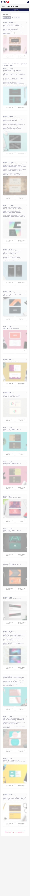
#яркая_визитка (6, 211)
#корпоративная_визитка (8, 217)
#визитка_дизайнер (7, 82)
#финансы (5, 802)
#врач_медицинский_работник (10, 683)
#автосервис (23, 78)
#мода (17, 25)
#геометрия (5, 118)
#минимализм (19, 75)
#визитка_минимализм (8, 83)
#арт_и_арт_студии (21, 682)
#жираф (16, 29)
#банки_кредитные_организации (18, 800)
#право (24, 802)
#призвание (13, 254)
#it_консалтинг (20, 73)
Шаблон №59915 (8, 633)
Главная (3, 6)
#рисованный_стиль (7, 396)
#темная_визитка (7, 77)
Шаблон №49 (7, 327)
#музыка (17, 637)
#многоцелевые (17, 26)
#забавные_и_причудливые (9, 24)
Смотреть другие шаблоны (15, 834)
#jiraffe (14, 33)
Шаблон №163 (7, 429)
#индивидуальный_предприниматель (11, 78)
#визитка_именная (17, 128)
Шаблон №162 (7, 530)
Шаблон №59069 (8, 69)
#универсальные (7, 25)
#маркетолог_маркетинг (8, 26)
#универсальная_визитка (8, 122)
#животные (13, 25)
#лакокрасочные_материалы (9, 686)
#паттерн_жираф (19, 32)
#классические (10, 293)
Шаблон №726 (7, 796)
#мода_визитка (18, 30)
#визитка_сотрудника (8, 127)
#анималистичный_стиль (8, 30)
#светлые (20, 166)
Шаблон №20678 (8, 116)
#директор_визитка (7, 130)
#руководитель (6, 73)
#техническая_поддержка (8, 764)
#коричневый (18, 803)
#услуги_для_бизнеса (18, 71)
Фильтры (15, 10)
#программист (13, 73)
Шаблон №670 (7, 678)
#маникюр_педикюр (20, 724)
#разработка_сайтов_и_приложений (17, 294)
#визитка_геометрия (7, 128)
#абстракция (22, 638)
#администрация (23, 799)
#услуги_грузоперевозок (13, 802)
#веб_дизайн (15, 218)
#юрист (13, 799)
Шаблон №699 (7, 719)
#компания (22, 210)
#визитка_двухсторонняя (17, 173)
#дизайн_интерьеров (14, 638)
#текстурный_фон (16, 174)
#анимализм (6, 33)
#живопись (5, 682)
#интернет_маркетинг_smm (9, 75)
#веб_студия (15, 209)
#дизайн (20, 209)
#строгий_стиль (6, 166)
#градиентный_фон (22, 218)
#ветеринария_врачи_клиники (10, 680)
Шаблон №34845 (8, 206)
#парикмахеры (14, 725)
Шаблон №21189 (8, 163)
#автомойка (6, 71)
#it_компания (17, 81)
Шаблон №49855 (8, 250)
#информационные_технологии (10, 79)
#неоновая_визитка (16, 82)
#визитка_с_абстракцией (14, 260)
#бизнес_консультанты (16, 164)
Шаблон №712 (7, 761)
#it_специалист (23, 81)
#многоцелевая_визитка (18, 126)
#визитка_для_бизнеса (8, 126)
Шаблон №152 (7, 564)
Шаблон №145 (7, 463)
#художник (5, 687)
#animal (10, 33)
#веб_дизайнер (18, 251)
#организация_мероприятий (9, 724)
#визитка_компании (20, 124)
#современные (18, 24)
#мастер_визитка (23, 85)
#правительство (6, 800)
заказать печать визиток (9, 56)
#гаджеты (17, 764)
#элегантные (6, 430)
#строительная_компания (9, 165)
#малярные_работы (18, 684)
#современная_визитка (8, 259)
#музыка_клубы (6, 638)
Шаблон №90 (7, 393)
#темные (12, 70)
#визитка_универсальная (18, 127)
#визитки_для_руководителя (9, 124)
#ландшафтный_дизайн (8, 684)
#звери (22, 26)
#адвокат (17, 799)
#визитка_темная (16, 258)
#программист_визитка (19, 83)
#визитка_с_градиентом (12, 120)
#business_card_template (8, 81)
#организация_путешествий (9, 723)
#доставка (21, 802)
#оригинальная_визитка (8, 29)
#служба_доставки (7, 799)
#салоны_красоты (7, 725)
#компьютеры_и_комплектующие (10, 74)
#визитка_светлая (17, 172)
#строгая (24, 166)
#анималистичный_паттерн (9, 32)
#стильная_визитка (7, 28)
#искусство (12, 637)
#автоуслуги (11, 71)
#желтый (12, 803)
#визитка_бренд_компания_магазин (11, 85)
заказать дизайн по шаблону (21, 56)
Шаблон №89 (7, 360)
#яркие (11, 207)
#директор (23, 164)
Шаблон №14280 (8, 22)
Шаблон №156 (7, 599)
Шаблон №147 (7, 497)
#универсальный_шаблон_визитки (10, 123)
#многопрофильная (7, 131)
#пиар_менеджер (21, 74)
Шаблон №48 (7, 292)
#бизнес (5, 120)
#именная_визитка (18, 259)
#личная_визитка (7, 254)
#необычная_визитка (16, 28)
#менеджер (5, 210)
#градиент (13, 640)
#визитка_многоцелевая (17, 130)
